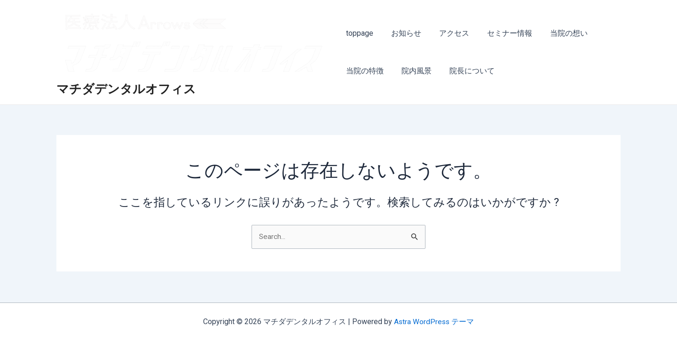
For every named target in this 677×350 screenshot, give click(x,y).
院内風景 (414, 70)
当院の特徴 (365, 70)
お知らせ (403, 33)
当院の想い (557, 33)
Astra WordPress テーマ (434, 321)
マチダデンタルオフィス (126, 89)
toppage (359, 33)
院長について (466, 70)
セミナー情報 (501, 33)
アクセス (448, 33)
